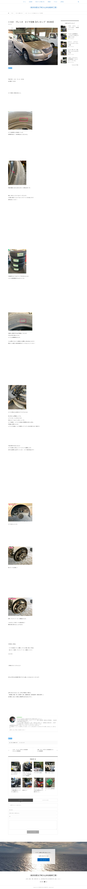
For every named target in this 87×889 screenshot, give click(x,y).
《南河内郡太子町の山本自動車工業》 (43, 7)
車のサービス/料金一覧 (40, 1)
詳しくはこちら (43, 859)
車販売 (49, 1)
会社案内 (30, 1)
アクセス (55, 1)
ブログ (12, 742)
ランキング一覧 (75, 64)
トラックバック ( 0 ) (45, 800)
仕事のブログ (15, 742)
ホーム (24, 1)
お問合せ (62, 1)
